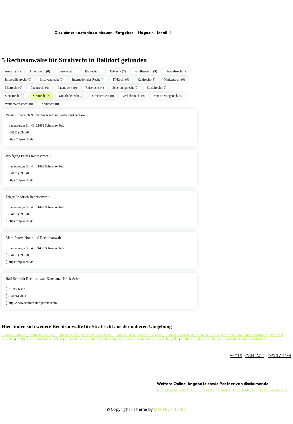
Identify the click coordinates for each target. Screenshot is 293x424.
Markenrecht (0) (174, 79)
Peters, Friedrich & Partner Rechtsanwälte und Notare (45, 115)
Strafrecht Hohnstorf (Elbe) (198, 338)
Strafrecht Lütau (124, 335)
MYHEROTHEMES (170, 409)
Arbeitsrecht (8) (39, 71)
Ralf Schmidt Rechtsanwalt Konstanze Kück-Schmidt (45, 279)
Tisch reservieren (274, 389)
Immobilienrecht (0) (18, 79)
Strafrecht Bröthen (256, 335)
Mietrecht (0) (13, 87)
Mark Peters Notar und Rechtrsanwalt (33, 238)
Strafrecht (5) (41, 95)
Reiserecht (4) (94, 87)
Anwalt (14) (13, 71)
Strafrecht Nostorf (67, 335)
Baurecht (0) (93, 71)
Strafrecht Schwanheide (96, 335)
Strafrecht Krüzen (28, 338)
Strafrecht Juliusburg (103, 338)
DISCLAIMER (279, 355)
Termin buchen (202, 389)
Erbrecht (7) (118, 71)
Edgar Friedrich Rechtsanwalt (27, 197)
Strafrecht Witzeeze (14, 335)
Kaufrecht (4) (146, 79)
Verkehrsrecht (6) (133, 95)
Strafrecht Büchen (208, 335)
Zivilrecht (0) (50, 104)
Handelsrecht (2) (176, 71)
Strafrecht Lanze (232, 335)
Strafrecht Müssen (131, 338)
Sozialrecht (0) (156, 87)
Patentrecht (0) (67, 87)
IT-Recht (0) (121, 79)
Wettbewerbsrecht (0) (19, 104)
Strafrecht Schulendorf (179, 335)
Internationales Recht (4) (88, 79)
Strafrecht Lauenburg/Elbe (161, 338)
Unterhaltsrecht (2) (71, 95)
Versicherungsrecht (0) (168, 95)
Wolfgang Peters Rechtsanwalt (28, 156)
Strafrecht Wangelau (150, 335)
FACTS (236, 355)
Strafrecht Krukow (254, 338)
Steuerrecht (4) (14, 95)
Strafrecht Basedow (41, 335)
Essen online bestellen (237, 389)
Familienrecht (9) (145, 71)
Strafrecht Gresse (229, 338)
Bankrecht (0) (68, 71)
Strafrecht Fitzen (52, 338)
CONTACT (254, 355)
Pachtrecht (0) (40, 87)
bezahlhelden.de (171, 389)
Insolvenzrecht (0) (51, 79)
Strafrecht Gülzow (77, 338)
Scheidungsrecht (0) (125, 87)
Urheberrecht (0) (103, 95)
